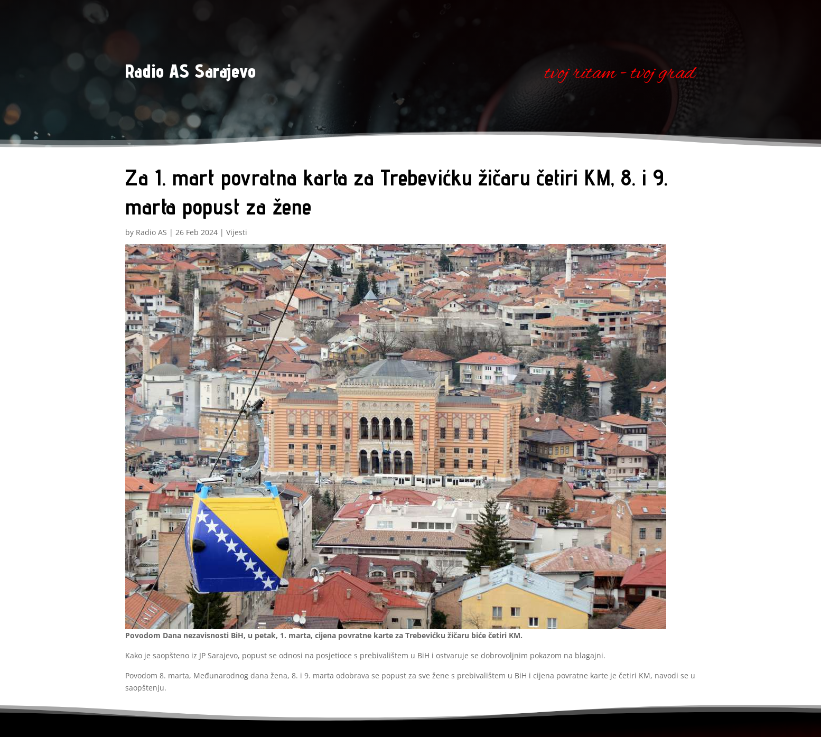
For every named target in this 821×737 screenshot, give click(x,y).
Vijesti (236, 232)
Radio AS (151, 232)
